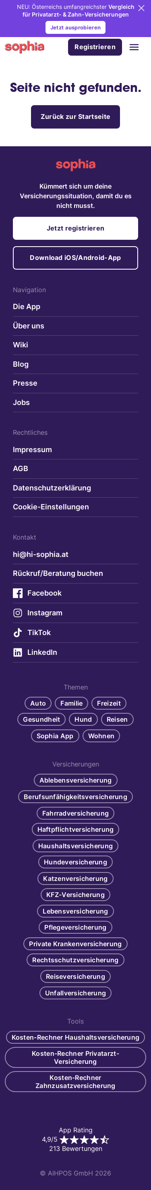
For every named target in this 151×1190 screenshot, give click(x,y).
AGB (20, 468)
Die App (26, 306)
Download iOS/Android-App (75, 257)
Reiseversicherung (75, 976)
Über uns (28, 326)
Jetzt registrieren (75, 228)
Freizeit (108, 703)
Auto (38, 703)
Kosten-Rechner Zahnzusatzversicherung (75, 1082)
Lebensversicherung (75, 911)
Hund (83, 719)
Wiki (20, 345)
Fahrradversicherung (75, 813)
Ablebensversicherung (75, 780)
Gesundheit (41, 719)
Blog (21, 364)
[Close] (141, 8)
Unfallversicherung (75, 993)
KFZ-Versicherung (75, 895)
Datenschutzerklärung (52, 488)
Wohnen (101, 736)
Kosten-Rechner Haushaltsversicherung (76, 1037)
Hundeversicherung (75, 862)
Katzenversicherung (75, 878)
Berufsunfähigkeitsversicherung (75, 797)
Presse (25, 383)
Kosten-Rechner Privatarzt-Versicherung (75, 1057)
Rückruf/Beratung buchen (58, 573)
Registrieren (95, 47)
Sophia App (55, 736)
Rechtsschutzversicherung (75, 960)
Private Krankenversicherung (75, 944)
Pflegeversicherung (75, 927)
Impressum (32, 449)
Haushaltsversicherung (75, 846)
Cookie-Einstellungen (51, 507)
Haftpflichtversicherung (75, 829)
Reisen (117, 719)
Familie (71, 703)
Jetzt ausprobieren (75, 27)
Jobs (21, 402)
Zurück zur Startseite (75, 116)
